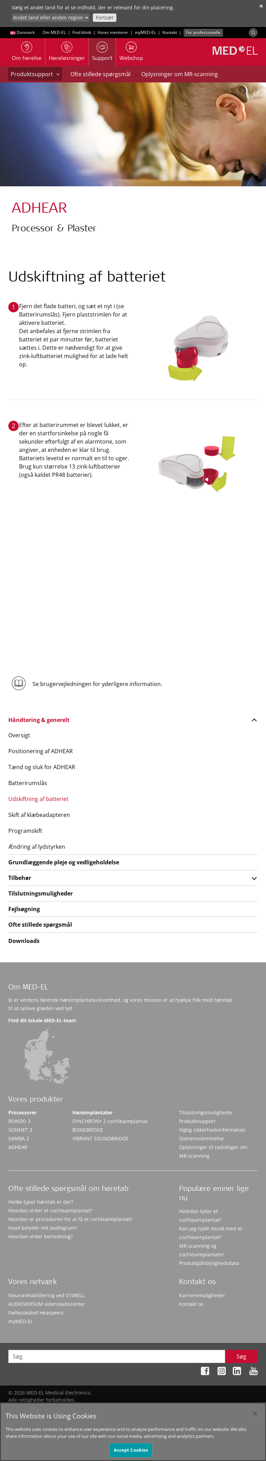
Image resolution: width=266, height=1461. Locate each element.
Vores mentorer (113, 32)
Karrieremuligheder (202, 1295)
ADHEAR (17, 1147)
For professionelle (203, 32)
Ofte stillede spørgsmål (100, 74)
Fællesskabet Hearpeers (36, 1312)
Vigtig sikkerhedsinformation (212, 1129)
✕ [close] (261, 6)
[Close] (255, 1416)
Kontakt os (191, 1304)
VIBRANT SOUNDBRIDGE (100, 1138)
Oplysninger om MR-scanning (179, 74)
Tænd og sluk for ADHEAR (41, 767)
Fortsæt (104, 17)
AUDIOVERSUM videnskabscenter (46, 1304)
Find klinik (81, 32)
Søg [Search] (241, 1356)
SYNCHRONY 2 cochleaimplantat (110, 1121)
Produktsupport (35, 74)
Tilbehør (19, 878)
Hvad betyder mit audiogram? (42, 1227)
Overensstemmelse (201, 1138)
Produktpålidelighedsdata (209, 1263)
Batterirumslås (27, 783)
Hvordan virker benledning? (40, 1236)
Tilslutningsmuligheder (40, 893)
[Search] (253, 32)
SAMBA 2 (18, 1138)
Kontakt (169, 32)
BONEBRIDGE (87, 1129)
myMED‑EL (145, 32)
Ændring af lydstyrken (36, 846)
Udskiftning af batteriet (38, 799)
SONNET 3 (20, 1129)
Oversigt (19, 735)
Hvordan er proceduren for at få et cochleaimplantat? (70, 1219)
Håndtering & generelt (39, 720)
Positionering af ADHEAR (40, 751)
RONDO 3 (19, 1121)
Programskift (25, 831)
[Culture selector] (50, 18)
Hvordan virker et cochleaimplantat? (50, 1210)
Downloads (23, 941)
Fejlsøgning (24, 909)
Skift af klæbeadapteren (39, 815)
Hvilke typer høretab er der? (40, 1202)
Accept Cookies (131, 1453)
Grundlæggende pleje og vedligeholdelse (63, 862)
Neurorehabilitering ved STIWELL (46, 1295)
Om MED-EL (54, 32)
